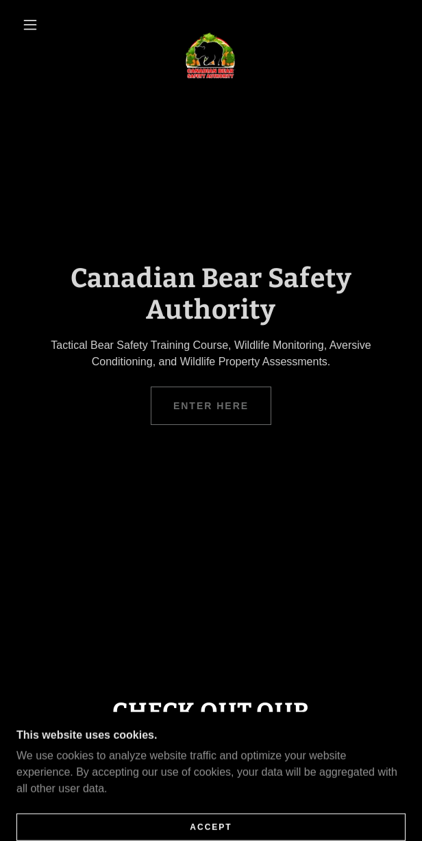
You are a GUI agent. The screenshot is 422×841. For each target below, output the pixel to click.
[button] (35, 24)
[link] (211, 24)
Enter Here (211, 405)
